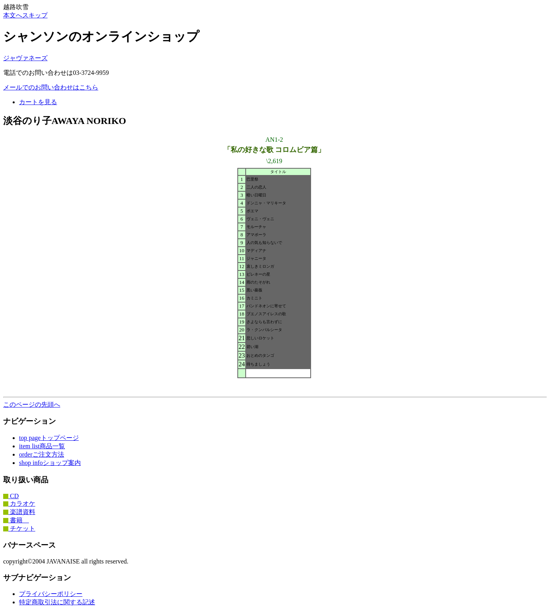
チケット (19, 528)
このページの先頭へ (31, 404)
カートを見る (38, 102)
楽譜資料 (19, 511)
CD (11, 496)
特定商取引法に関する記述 (57, 602)
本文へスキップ (25, 15)
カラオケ (19, 503)
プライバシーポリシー (50, 593)
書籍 (16, 520)
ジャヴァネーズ (25, 58)
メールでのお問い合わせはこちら (50, 87)
